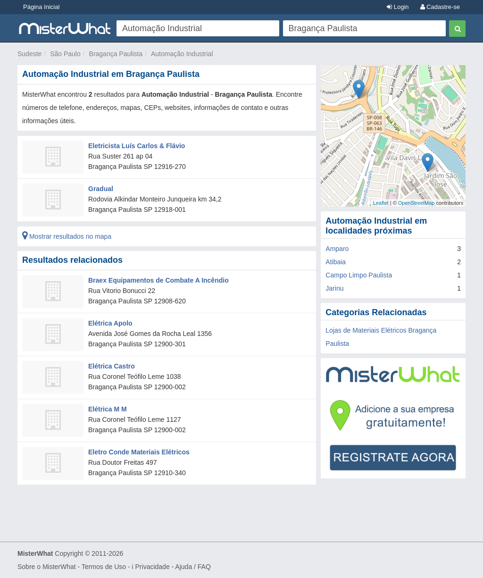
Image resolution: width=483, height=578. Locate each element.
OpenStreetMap (416, 203)
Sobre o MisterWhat (46, 566)
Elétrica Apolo (110, 323)
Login (397, 6)
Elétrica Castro (111, 366)
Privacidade (152, 566)
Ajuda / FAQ (192, 566)
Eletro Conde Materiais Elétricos (139, 452)
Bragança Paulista (116, 54)
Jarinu (334, 288)
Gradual (100, 189)
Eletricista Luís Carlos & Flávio (136, 146)
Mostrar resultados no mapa (66, 236)
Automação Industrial (182, 54)
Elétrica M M (107, 409)
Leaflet (381, 203)
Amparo (337, 248)
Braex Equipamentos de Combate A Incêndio (158, 280)
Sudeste (29, 54)
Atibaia (335, 262)
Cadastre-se (440, 6)
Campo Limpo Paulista (358, 275)
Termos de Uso (104, 566)
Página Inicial (41, 6)
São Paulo (65, 54)
